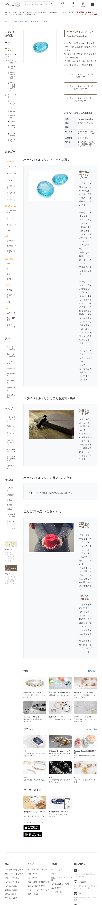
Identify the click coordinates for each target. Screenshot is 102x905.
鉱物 (8, 264)
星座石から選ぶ (11, 396)
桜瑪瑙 (12, 111)
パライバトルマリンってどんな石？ (80, 75)
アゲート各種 (12, 96)
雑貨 (8, 302)
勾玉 (8, 230)
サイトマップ (11, 529)
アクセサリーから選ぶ (11, 348)
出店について (11, 522)
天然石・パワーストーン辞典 (11, 507)
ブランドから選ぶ (11, 362)
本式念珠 (10, 246)
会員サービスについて (11, 451)
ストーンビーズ (11, 212)
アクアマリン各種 (12, 62)
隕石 (8, 274)
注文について (11, 434)
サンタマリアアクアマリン (12, 76)
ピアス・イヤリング (11, 179)
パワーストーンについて (11, 419)
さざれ (9, 290)
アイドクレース (12, 49)
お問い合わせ (11, 467)
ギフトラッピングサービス (11, 459)
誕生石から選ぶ (11, 382)
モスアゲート (12, 135)
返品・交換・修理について (11, 442)
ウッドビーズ (11, 219)
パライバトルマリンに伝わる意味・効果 (80, 87)
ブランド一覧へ (91, 729)
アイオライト (12, 43)
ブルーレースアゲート (12, 104)
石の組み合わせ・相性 (11, 515)
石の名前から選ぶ (12, 882)
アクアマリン (12, 68)
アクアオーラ (12, 56)
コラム (9, 500)
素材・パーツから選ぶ (11, 355)
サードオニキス (12, 128)
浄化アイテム (11, 296)
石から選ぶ (11, 368)
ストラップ (11, 200)
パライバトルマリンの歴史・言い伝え (80, 99)
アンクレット (11, 194)
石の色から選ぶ (11, 375)
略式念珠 (10, 241)
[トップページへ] (12, 6)
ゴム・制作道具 (11, 319)
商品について (11, 427)
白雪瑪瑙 (12, 116)
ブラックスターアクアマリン (12, 87)
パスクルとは (11, 489)
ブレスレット (11, 167)
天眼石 (12, 121)
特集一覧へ (92, 671)
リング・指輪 (11, 187)
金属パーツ (11, 313)
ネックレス (11, 173)
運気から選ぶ (11, 389)
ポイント (10, 279)
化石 (8, 269)
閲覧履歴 (10, 495)
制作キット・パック (11, 326)
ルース (9, 225)
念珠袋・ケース (11, 252)
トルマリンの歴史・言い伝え (44, 493)
